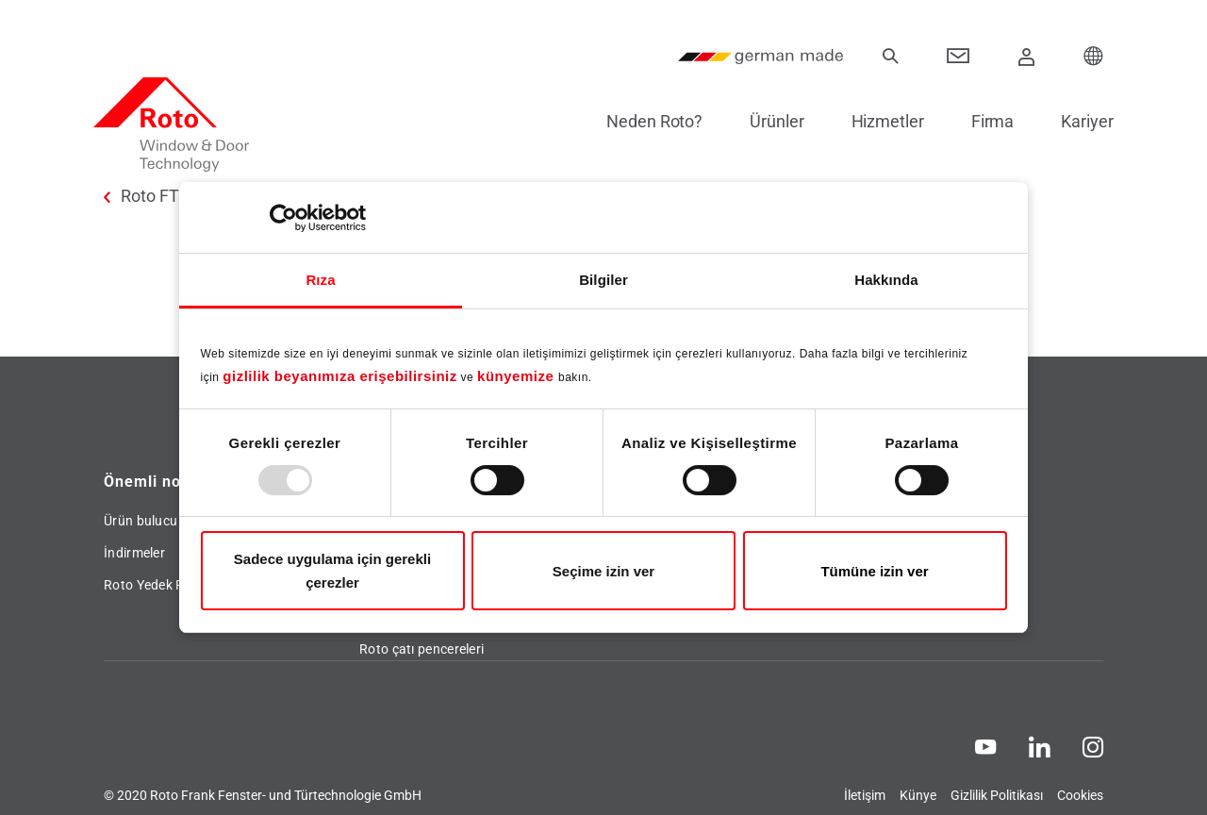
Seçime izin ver (603, 571)
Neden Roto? (644, 121)
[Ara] (890, 56)
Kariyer (1077, 121)
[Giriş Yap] (1027, 56)
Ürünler (766, 121)
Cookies (1080, 795)
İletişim (864, 795)
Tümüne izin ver (874, 571)
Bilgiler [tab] (603, 280)
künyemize (517, 376)
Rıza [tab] (320, 280)
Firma (982, 121)
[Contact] (958, 56)
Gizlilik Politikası (997, 795)
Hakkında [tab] (886, 280)
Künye (918, 795)
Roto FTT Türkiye (184, 196)
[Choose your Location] (1094, 56)
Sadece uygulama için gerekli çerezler (332, 570)
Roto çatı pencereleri (421, 649)
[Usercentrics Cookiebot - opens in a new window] (283, 218)
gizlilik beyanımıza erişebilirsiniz (339, 376)
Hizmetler (877, 121)
